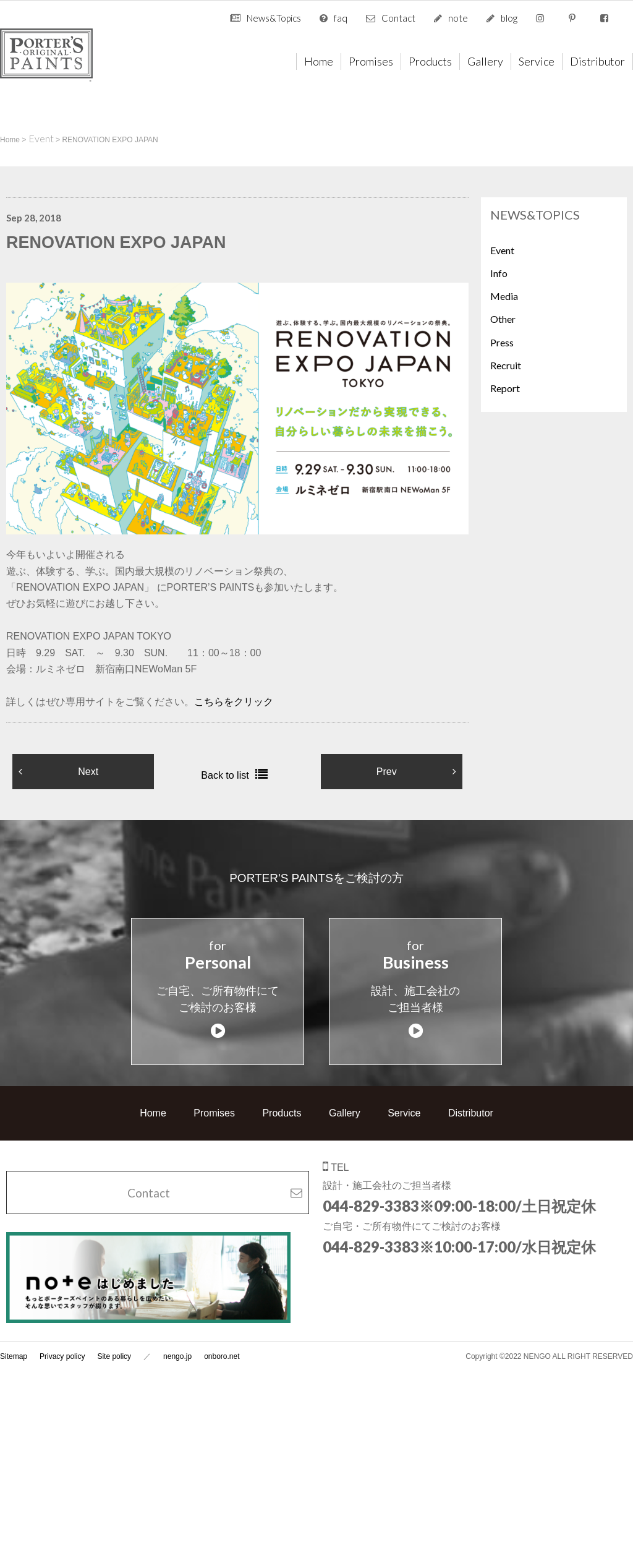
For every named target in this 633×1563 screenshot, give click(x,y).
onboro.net (221, 1342)
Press (502, 342)
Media (504, 296)
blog (509, 18)
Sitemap (13, 1342)
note (458, 18)
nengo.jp (177, 1342)
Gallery (485, 61)
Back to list (225, 775)
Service (536, 61)
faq (340, 18)
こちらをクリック (233, 701)
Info (499, 273)
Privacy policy (62, 1342)
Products (430, 61)
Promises (371, 61)
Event (502, 250)
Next (88, 771)
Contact (398, 18)
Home (318, 61)
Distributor (597, 61)
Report (505, 388)
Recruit (505, 365)
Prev (386, 771)
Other (503, 319)
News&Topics (274, 18)
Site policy (114, 1342)
